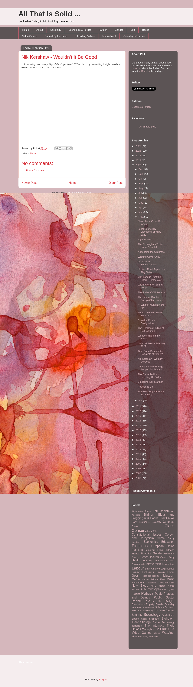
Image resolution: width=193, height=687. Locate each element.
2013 (139, 444)
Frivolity (146, 553)
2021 (139, 406)
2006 (139, 478)
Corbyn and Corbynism (153, 536)
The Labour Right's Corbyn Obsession (149, 299)
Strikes (156, 622)
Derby (171, 538)
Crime (161, 538)
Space (135, 618)
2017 (139, 425)
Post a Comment (35, 170)
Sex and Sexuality (142, 610)
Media (136, 579)
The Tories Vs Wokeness (151, 292)
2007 (139, 473)
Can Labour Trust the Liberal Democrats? (150, 278)
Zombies (153, 636)
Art (172, 511)
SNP (162, 610)
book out (136, 68)
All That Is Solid (147, 126)
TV (157, 629)
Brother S (144, 522)
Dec (141, 169)
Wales (157, 633)
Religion (169, 601)
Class (169, 526)
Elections (140, 545)
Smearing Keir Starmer (150, 381)
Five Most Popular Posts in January (151, 393)
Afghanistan (137, 511)
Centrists (168, 521)
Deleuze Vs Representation (147, 263)
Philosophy (154, 589)
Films (160, 550)
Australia (136, 515)
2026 (139, 146)
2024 (139, 155)
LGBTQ (136, 572)
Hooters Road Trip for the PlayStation (151, 271)
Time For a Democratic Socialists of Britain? (150, 353)
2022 (139, 165)
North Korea (166, 585)
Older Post (116, 182)
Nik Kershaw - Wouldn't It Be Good (59, 57)
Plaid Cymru (168, 589)
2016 (139, 430)
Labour (138, 568)
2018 (139, 420)
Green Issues (149, 557)
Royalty (150, 604)
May (141, 202)
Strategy (145, 622)
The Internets (154, 625)
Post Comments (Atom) (79, 192)
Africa (148, 511)
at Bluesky (144, 71)
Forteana (169, 550)
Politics (147, 593)
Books (145, 29)
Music (33, 153)
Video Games (29, 36)
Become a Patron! (141, 106)
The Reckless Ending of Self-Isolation (151, 329)
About (39, 29)
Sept (141, 183)
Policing (136, 593)
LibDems (148, 572)
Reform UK (154, 601)
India (143, 564)
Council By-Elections (56, 36)
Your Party (143, 636)
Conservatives (144, 530)
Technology (168, 622)
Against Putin (145, 239)
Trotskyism (148, 629)
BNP (146, 518)
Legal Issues (167, 568)
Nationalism (138, 582)
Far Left (103, 29)
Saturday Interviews (134, 36)
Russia (159, 604)
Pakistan (136, 589)
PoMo (159, 593)
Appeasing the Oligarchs (151, 251)
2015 (139, 435)
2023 (139, 160)
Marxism (168, 575)
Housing (147, 560)
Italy (172, 564)
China (135, 526)
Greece (135, 557)
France (135, 553)
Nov (141, 174)
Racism (137, 601)
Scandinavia (148, 607)
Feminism (150, 550)
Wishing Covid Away (149, 256)
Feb (141, 217)
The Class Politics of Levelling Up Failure (150, 376)
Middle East (158, 579)
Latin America (152, 568)
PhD (143, 589)
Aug (141, 188)
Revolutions (138, 604)
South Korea (168, 615)
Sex (132, 29)
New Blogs (140, 585)
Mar (141, 212)
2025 (139, 150)
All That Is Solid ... (49, 14)
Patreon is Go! (145, 386)
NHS (153, 585)
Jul (140, 193)
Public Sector (164, 597)
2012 (139, 449)
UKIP (163, 629)
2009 (139, 463)
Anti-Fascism (161, 511)
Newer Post (29, 182)
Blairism (149, 514)
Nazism (152, 582)
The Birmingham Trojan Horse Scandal (150, 246)
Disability (136, 542)
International (109, 36)
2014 (139, 439)
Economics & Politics (80, 29)
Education (167, 541)
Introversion (153, 564)
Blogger (103, 679)
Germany (169, 553)
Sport (144, 619)
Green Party (167, 557)
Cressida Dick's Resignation (146, 322)
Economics (151, 541)
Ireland (165, 564)
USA (171, 629)
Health (136, 560)
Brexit (163, 518)
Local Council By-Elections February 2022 (149, 231)
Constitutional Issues (147, 534)
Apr (141, 207)
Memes (146, 579)
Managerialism (151, 575)
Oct (141, 178)
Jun (141, 197)
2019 (139, 415)
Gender (119, 29)
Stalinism (154, 618)
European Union (162, 546)
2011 (139, 454)
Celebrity (156, 522)
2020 (139, 411)
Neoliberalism (166, 582)
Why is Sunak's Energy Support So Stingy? (150, 368)
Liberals (160, 572)
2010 (139, 458)
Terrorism (137, 625)
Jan (141, 400)
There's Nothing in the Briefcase (150, 314)
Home (25, 29)
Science (159, 607)
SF (156, 610)
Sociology (55, 29)
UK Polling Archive (85, 36)
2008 (139, 468)
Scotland (169, 607)
